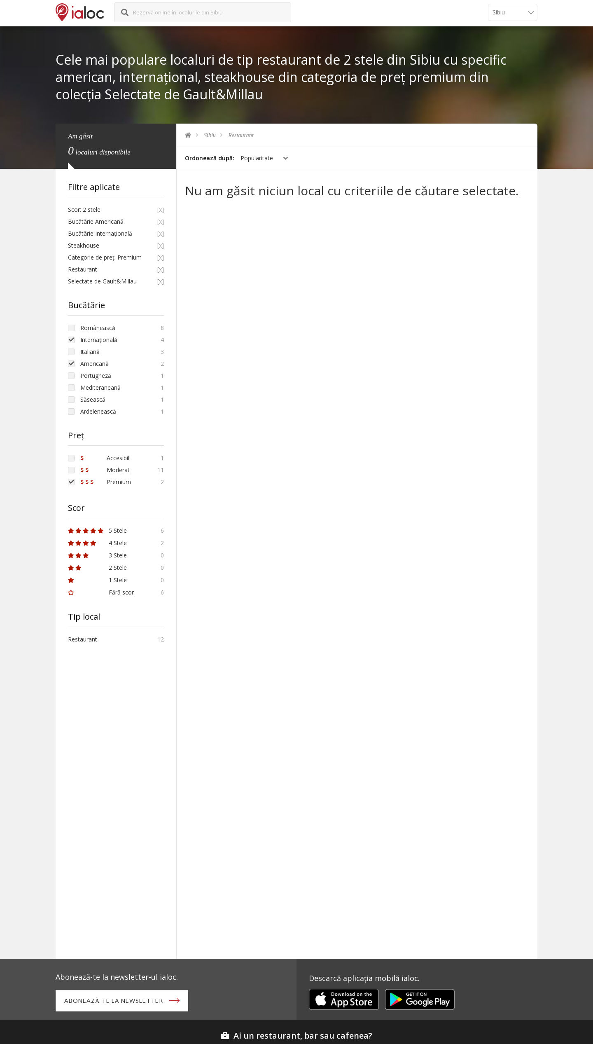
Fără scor (101, 592)
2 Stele (97, 567)
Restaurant (240, 135)
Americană (94, 364)
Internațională (98, 340)
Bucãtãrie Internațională (100, 233)
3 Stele (97, 555)
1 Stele (97, 580)
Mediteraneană (100, 387)
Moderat (105, 470)
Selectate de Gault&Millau (102, 281)
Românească (97, 328)
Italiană (90, 352)
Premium (105, 482)
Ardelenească (98, 411)
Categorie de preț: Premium (105, 257)
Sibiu (210, 135)
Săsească (92, 399)
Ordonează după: (209, 158)
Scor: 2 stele (84, 209)
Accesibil (104, 458)
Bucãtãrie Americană (96, 221)
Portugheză (95, 375)
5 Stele (97, 530)
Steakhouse (83, 245)
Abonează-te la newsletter (113, 1000)
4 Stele (97, 543)
